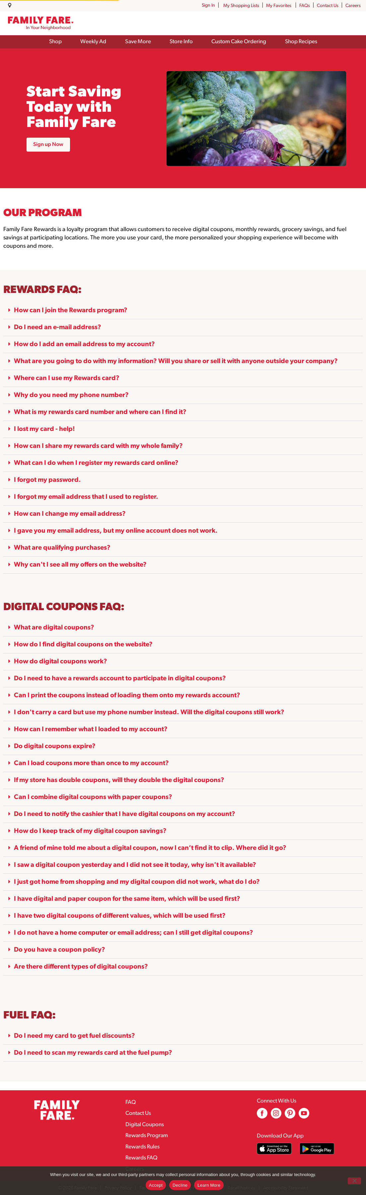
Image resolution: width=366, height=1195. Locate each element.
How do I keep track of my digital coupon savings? (90, 831)
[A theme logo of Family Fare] (40, 23)
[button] (183, 310)
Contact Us (327, 5)
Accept (156, 1185)
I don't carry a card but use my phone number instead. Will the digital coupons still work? (149, 712)
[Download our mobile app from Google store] (317, 1148)
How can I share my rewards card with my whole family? (98, 446)
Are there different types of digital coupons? (81, 967)
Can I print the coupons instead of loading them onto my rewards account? (127, 695)
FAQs (304, 5)
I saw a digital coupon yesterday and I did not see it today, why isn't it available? (135, 865)
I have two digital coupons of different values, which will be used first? (120, 916)
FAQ (130, 1102)
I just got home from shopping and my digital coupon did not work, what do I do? (137, 882)
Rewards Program (146, 1135)
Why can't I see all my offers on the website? (80, 565)
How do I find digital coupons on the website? (83, 644)
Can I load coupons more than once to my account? (91, 763)
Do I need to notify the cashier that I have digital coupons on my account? (124, 814)
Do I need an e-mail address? (57, 327)
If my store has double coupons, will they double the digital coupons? (119, 780)
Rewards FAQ (141, 1158)
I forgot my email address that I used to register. (86, 497)
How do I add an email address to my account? (84, 344)
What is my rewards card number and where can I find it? (100, 412)
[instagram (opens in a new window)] (276, 1116)
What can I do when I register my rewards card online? (96, 463)
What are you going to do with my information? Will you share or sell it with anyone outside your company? (176, 361)
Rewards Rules (142, 1147)
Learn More (208, 1185)
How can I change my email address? (70, 514)
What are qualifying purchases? (62, 548)
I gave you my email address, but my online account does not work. (116, 531)
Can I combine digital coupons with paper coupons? (93, 797)
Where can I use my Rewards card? (66, 378)
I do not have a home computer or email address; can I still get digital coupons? (133, 933)
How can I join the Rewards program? (70, 310)
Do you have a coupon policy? (59, 950)
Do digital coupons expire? (55, 746)
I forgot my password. (47, 480)
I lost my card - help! (44, 429)
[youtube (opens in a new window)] (304, 1116)
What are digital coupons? (54, 627)
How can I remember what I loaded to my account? (91, 729)
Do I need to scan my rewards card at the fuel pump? (93, 1053)
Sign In (208, 5)
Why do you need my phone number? (71, 395)
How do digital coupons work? (60, 661)
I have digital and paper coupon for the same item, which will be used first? (127, 899)
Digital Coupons (144, 1125)
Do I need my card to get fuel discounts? (74, 1036)
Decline (180, 1185)
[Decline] (354, 1180)
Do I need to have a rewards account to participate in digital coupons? (120, 678)
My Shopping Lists (241, 5)
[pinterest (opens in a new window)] (290, 1116)
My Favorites (279, 5)
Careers (353, 5)
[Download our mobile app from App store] (274, 1148)
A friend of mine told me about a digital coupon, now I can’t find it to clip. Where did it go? (150, 848)
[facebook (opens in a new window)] (262, 1116)
